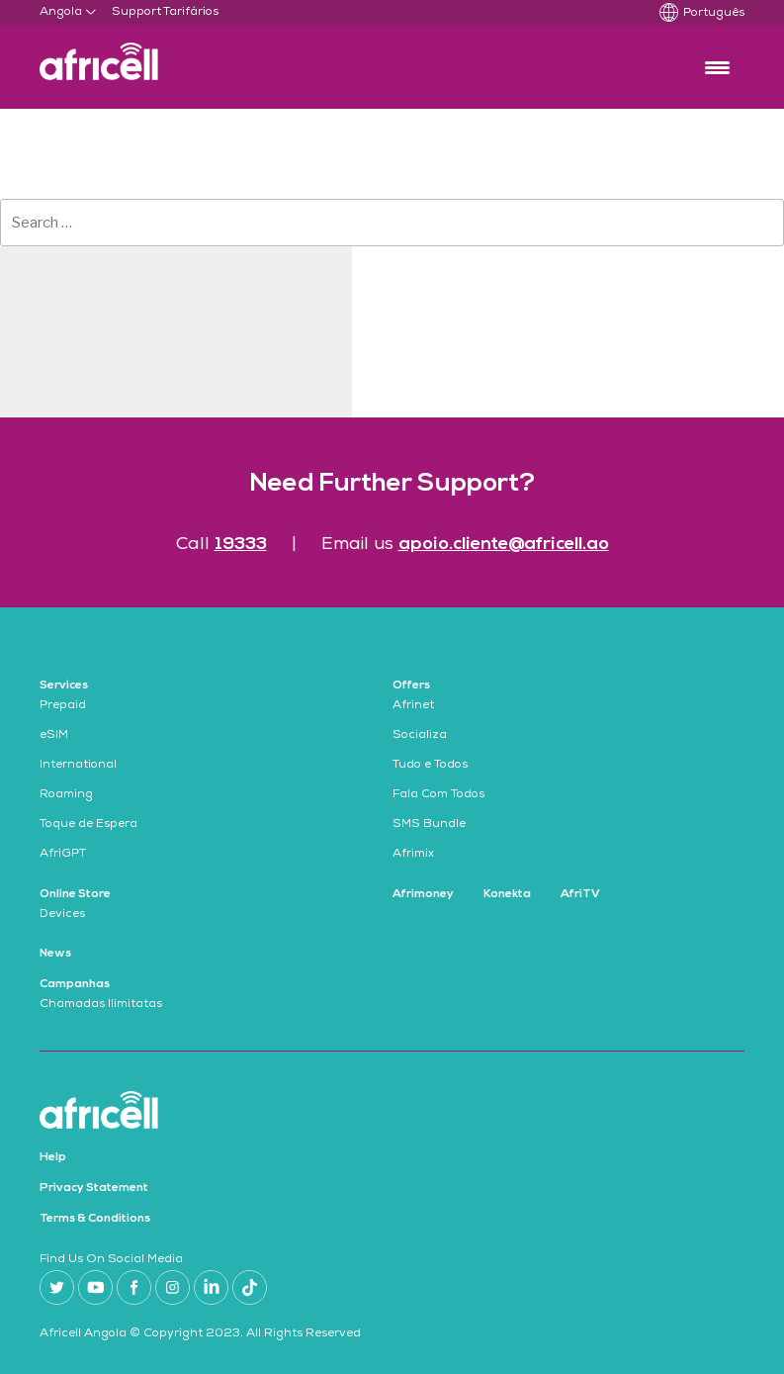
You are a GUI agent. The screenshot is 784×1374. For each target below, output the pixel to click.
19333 (241, 544)
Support (136, 13)
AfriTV (580, 894)
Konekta (507, 894)
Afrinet (413, 706)
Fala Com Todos (438, 795)
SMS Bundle (429, 825)
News (55, 954)
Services (64, 685)
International (78, 766)
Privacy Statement (94, 1188)
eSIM (54, 736)
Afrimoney (423, 894)
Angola (61, 13)
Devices (62, 915)
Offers (411, 685)
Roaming (66, 795)
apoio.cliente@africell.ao (503, 544)
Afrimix (413, 855)
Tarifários (190, 13)
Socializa (419, 736)
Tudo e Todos (430, 766)
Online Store (75, 894)
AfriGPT (63, 855)
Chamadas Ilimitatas (101, 1005)
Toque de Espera (88, 825)
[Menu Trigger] (717, 67)
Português (713, 14)
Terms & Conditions (95, 1219)
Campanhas (75, 984)
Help (53, 1157)
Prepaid (63, 706)
